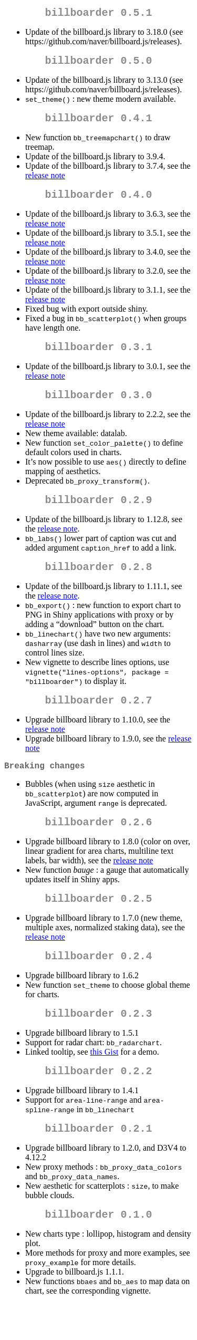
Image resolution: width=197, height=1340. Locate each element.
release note (45, 181)
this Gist (104, 1081)
